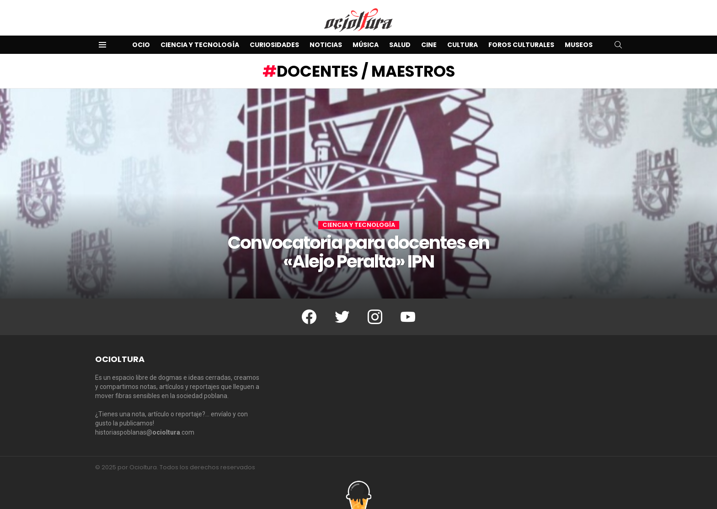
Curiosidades (274, 44)
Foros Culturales (521, 44)
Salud (400, 44)
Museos (579, 44)
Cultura (462, 44)
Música (366, 44)
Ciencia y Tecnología (200, 44)
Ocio (141, 44)
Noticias (326, 44)
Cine (429, 44)
